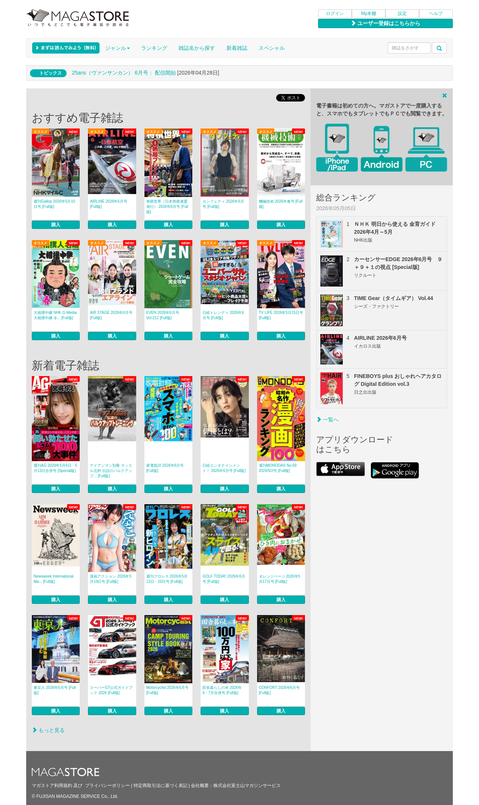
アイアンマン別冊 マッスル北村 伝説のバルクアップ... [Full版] (111, 470)
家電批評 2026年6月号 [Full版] (165, 468)
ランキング (154, 48)
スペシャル (272, 48)
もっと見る (48, 730)
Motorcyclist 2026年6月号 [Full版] (167, 690)
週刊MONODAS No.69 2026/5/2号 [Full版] (278, 468)
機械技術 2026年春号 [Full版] (281, 204)
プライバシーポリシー (107, 785)
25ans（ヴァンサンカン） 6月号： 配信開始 (124, 73)
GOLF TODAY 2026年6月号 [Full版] (223, 579)
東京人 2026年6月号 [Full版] (55, 690)
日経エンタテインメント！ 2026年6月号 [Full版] (223, 468)
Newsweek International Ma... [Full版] (53, 579)
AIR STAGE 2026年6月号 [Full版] (111, 315)
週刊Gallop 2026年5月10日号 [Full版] (54, 204)
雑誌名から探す (197, 48)
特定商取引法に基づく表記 (160, 785)
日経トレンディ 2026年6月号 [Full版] (223, 315)
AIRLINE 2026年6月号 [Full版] (108, 204)
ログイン (335, 13)
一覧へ (327, 420)
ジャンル (117, 48)
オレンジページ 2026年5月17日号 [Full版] (279, 579)
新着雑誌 (236, 48)
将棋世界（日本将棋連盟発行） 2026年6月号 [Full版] (167, 206)
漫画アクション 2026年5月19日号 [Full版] (110, 579)
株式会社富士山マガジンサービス (247, 785)
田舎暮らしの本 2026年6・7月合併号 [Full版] (222, 690)
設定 (402, 13)
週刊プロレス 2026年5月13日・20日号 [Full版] (167, 579)
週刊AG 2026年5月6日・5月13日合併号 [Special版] (55, 468)
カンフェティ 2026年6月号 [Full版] (223, 204)
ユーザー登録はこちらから (385, 23)
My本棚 (368, 13)
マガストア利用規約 (52, 785)
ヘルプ (436, 13)
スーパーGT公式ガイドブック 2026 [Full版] (111, 690)
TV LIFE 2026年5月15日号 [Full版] (281, 315)
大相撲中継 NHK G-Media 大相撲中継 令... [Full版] (55, 315)
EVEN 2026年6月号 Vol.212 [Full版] (162, 315)
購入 (55, 224)
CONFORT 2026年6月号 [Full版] (279, 690)
